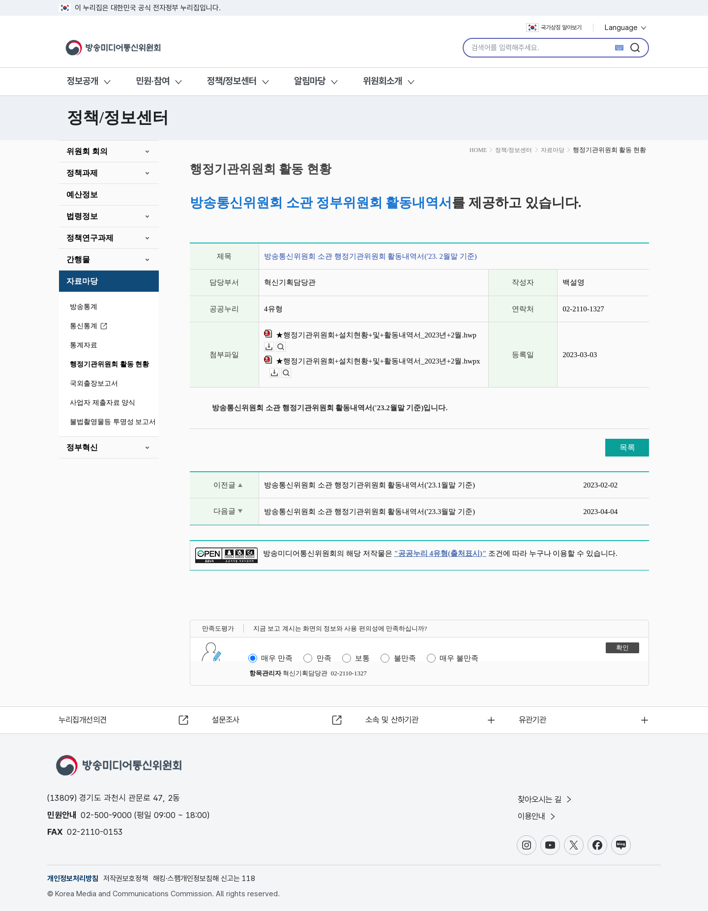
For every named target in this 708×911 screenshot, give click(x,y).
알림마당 (309, 81)
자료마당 (82, 281)
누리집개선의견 (85, 719)
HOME (478, 150)
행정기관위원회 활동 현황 (109, 364)
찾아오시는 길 (547, 798)
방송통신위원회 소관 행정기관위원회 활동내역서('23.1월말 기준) (369, 485)
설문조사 (227, 719)
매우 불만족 (459, 658)
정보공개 (82, 81)
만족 (324, 658)
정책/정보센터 (232, 81)
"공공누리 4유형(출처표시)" (440, 553)
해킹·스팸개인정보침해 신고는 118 (204, 878)
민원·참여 (153, 81)
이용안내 (539, 816)
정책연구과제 (90, 238)
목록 (627, 447)
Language (626, 27)
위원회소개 (382, 81)
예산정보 (82, 194)
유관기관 (534, 719)
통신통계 (90, 326)
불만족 (405, 658)
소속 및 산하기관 (394, 719)
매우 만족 (277, 658)
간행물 (78, 259)
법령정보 (82, 216)
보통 (362, 658)
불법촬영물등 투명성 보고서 (113, 421)
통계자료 (83, 345)
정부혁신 (82, 447)
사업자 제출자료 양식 (102, 402)
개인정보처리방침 (72, 878)
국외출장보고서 (94, 383)
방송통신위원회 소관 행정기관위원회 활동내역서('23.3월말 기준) (369, 512)
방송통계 (83, 306)
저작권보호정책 (125, 878)
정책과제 (82, 173)
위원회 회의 (87, 151)
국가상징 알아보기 (554, 27)
